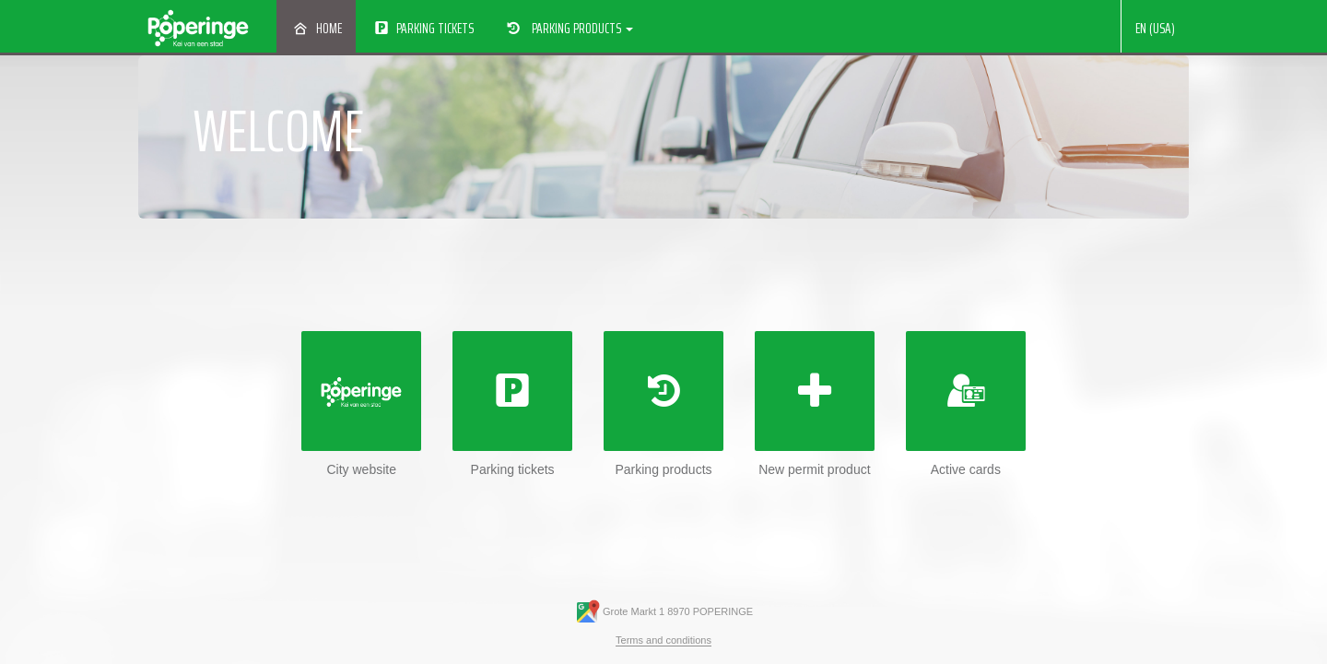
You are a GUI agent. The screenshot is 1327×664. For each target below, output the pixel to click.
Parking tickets (423, 28)
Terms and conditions (663, 640)
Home (316, 28)
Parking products (568, 28)
